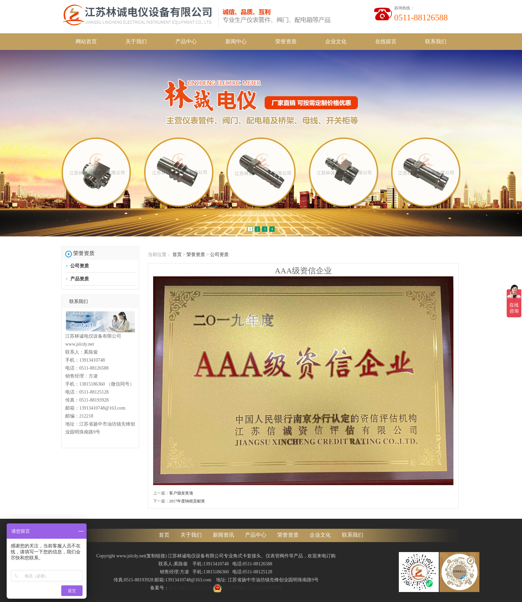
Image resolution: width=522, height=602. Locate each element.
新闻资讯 (223, 535)
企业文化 (336, 41)
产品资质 (79, 278)
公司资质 (79, 265)
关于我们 (136, 41)
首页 (177, 254)
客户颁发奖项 (181, 493)
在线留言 (385, 41)
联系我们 (435, 41)
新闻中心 (236, 41)
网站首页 (86, 41)
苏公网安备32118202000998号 (247, 587)
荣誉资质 (286, 41)
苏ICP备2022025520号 (191, 587)
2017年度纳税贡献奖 (187, 501)
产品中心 (186, 41)
